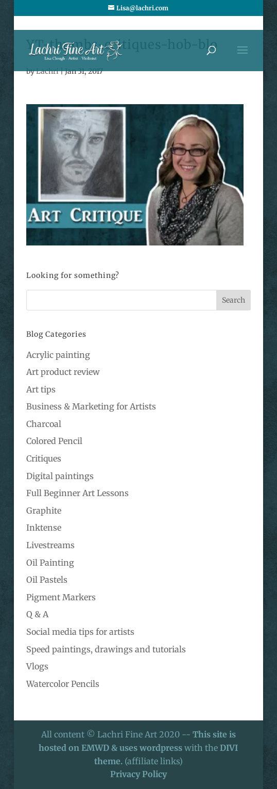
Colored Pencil (54, 441)
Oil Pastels (46, 579)
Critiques (43, 458)
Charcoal (43, 424)
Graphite (43, 510)
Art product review (63, 372)
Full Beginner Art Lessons (77, 493)
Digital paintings (60, 476)
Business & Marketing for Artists (91, 406)
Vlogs (37, 666)
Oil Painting (50, 562)
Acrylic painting (58, 355)
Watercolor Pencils (62, 684)
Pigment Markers (61, 597)
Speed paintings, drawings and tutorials (106, 649)
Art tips (41, 389)
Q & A (37, 614)
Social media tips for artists (80, 632)
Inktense (43, 527)
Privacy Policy (138, 774)
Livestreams (50, 545)
